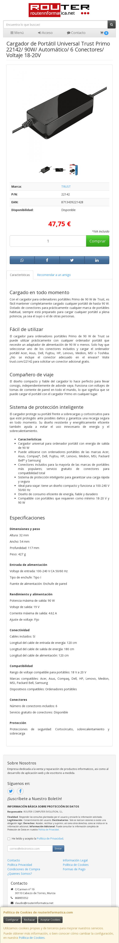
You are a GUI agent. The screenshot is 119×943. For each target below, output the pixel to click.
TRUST (66, 186)
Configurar (12, 919)
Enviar (58, 848)
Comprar (98, 240)
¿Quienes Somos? (19, 874)
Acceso (45, 32)
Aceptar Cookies (50, 919)
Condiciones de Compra (23, 869)
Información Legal (75, 860)
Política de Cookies (32, 938)
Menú (17, 32)
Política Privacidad (19, 865)
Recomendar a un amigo (54, 275)
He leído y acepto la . (38, 838)
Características (20, 275)
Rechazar (29, 919)
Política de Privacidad (48, 829)
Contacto (76, 32)
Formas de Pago (74, 869)
